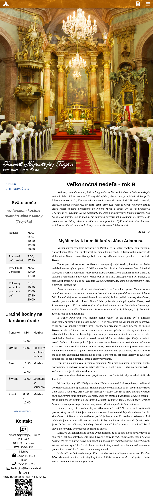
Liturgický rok (17, 189)
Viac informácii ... (23, 411)
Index (11, 183)
